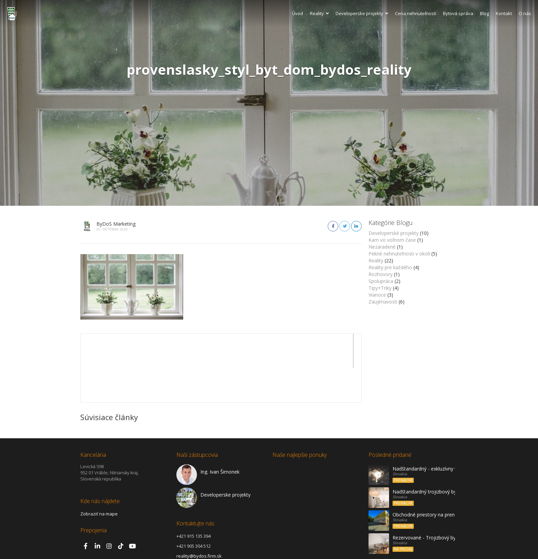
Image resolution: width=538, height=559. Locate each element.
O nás (525, 13)
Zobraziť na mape (99, 479)
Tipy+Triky (380, 288)
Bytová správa (458, 13)
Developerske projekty (362, 13)
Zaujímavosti (383, 301)
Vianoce (377, 295)
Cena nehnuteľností (415, 13)
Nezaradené (382, 246)
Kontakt (504, 13)
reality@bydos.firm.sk (199, 522)
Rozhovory (381, 274)
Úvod (297, 13)
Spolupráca (381, 281)
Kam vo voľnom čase (392, 240)
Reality (319, 13)
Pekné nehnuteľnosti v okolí (399, 253)
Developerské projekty (394, 233)
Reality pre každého (390, 267)
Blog (484, 13)
